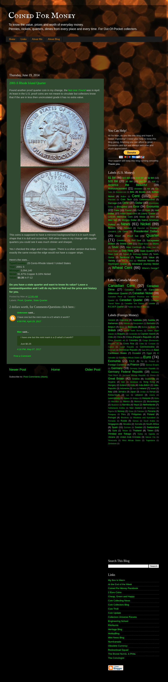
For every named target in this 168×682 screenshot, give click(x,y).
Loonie (152, 303)
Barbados (151, 323)
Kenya (152, 391)
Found (128, 210)
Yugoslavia (150, 440)
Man (19, 332)
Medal (142, 217)
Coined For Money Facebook (123, 588)
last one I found (77, 90)
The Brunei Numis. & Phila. (122, 654)
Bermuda (132, 327)
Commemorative (147, 199)
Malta (156, 398)
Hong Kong (149, 382)
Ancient (111, 320)
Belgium (112, 327)
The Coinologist (116, 658)
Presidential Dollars (146, 231)
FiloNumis (113, 625)
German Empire (152, 365)
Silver (115, 247)
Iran (134, 388)
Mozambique (153, 401)
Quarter (28, 300)
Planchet (141, 228)
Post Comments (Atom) (35, 376)
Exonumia (153, 206)
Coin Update (114, 613)
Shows (156, 244)
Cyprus (111, 347)
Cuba (141, 344)
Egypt (149, 353)
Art (148, 188)
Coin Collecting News (119, 600)
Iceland (123, 385)
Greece (135, 378)
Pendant (128, 228)
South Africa (152, 424)
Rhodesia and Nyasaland (144, 418)
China (119, 337)
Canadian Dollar (133, 290)
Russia (124, 421)
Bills (132, 192)
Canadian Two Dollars (134, 303)
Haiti (123, 382)
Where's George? (150, 268)
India (132, 385)
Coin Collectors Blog (118, 604)
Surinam (127, 427)
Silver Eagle (113, 251)
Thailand (137, 430)
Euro (147, 357)
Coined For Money (41, 16)
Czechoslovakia (147, 347)
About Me (37, 39)
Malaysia (146, 398)
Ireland (142, 388)
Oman (130, 411)
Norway (120, 411)
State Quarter (40, 300)
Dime (125, 202)
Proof (20, 300)
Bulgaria (121, 334)
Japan (133, 391)
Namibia (126, 405)
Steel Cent (113, 254)
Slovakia (127, 424)
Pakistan (140, 411)
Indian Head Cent (128, 213)
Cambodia (133, 334)
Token (138, 257)
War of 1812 (127, 261)
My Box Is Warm (116, 580)
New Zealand (135, 408)
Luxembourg (114, 398)
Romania (112, 421)
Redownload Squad (118, 650)
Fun (139, 210)
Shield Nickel (143, 244)
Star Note (127, 250)
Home (12, 39)
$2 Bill (151, 178)
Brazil (153, 327)
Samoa (135, 421)
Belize (122, 327)
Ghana (152, 375)
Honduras (134, 382)
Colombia (133, 340)
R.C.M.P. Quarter (116, 307)
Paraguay (112, 414)
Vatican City (150, 437)
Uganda (151, 434)
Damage (112, 203)
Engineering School (118, 621)
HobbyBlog (114, 633)
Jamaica (122, 391)
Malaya (136, 398)
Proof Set (132, 236)
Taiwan (125, 431)
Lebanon (139, 395)
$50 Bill (143, 181)
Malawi (126, 398)
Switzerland (153, 427)
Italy (110, 391)
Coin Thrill (113, 608)
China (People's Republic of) (140, 337)
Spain (115, 427)
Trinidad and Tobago (119, 433)
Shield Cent (126, 243)
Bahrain (126, 323)
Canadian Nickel (142, 293)
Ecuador (136, 353)
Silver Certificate (134, 247)
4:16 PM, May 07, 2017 (29, 349)
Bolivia (144, 327)
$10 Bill (126, 178)
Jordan (143, 392)
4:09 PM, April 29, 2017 (29, 321)
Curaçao (151, 344)
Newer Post (17, 369)
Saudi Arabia (149, 421)
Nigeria (111, 411)
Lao (127, 395)
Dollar (139, 202)
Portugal (112, 417)
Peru (123, 414)
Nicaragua (151, 408)
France (134, 364)
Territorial (124, 257)
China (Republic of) (116, 340)
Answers (138, 189)
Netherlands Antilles (116, 408)
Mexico (126, 401)
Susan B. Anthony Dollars (135, 254)
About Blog (54, 39)
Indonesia (124, 388)
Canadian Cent (121, 285)
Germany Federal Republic (125, 371)
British (112, 330)
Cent (136, 196)
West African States (131, 440)
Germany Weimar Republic (134, 375)
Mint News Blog (116, 637)
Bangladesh (138, 323)
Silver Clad (151, 247)
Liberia (152, 395)
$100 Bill (140, 178)
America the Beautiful (127, 184)
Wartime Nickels (146, 260)
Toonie (130, 307)
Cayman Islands (148, 334)
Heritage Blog (115, 629)
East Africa (146, 350)
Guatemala (150, 379)
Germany (117, 368)
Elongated (122, 206)
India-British (144, 385)
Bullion (123, 196)
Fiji (142, 361)
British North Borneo (133, 331)
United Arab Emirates (130, 437)
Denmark (112, 350)
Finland (152, 361)
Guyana (112, 382)
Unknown (22, 312)
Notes (111, 227)
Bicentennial (121, 192)
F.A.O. (132, 361)
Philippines (136, 414)
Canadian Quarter (131, 299)
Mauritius (115, 401)
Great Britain (116, 378)
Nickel (145, 224)
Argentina (123, 320)
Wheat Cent (122, 267)
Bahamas (113, 323)
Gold (147, 210)
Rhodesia (125, 418)
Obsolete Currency (118, 645)
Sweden (138, 427)
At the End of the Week (120, 584)
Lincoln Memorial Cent (120, 216)
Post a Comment (22, 356)
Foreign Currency (117, 364)
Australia (137, 320)
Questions (121, 240)
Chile (110, 337)
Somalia (138, 424)
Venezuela (112, 440)
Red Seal (136, 240)
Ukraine (111, 437)
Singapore (113, 424)
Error (136, 206)
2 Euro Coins (115, 592)
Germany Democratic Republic (143, 368)
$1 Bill (112, 177)
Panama (151, 411)
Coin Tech (126, 199)
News (125, 224)
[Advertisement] (68, 55)
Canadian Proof (115, 297)
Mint (152, 216)
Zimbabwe (112, 443)
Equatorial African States (129, 358)
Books (142, 192)
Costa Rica (128, 343)
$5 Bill (129, 181)
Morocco (138, 401)
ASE (153, 182)
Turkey (140, 434)
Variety (111, 260)
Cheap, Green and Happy (121, 596)
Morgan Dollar (129, 220)
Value (151, 257)
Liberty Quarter (148, 213)
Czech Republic (127, 347)
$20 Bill (113, 181)
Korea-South (114, 395)
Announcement (117, 188)
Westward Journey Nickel (145, 264)
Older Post (92, 369)
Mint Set (112, 220)
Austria (151, 320)
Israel (153, 388)
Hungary (112, 385)
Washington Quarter (117, 264)
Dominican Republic (128, 350)
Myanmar (115, 405)
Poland (150, 414)
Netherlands (149, 404)
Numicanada (114, 641)
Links (23, 39)
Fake (116, 210)
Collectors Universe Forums (122, 617)
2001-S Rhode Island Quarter (27, 83)
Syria (114, 430)
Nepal (136, 405)
